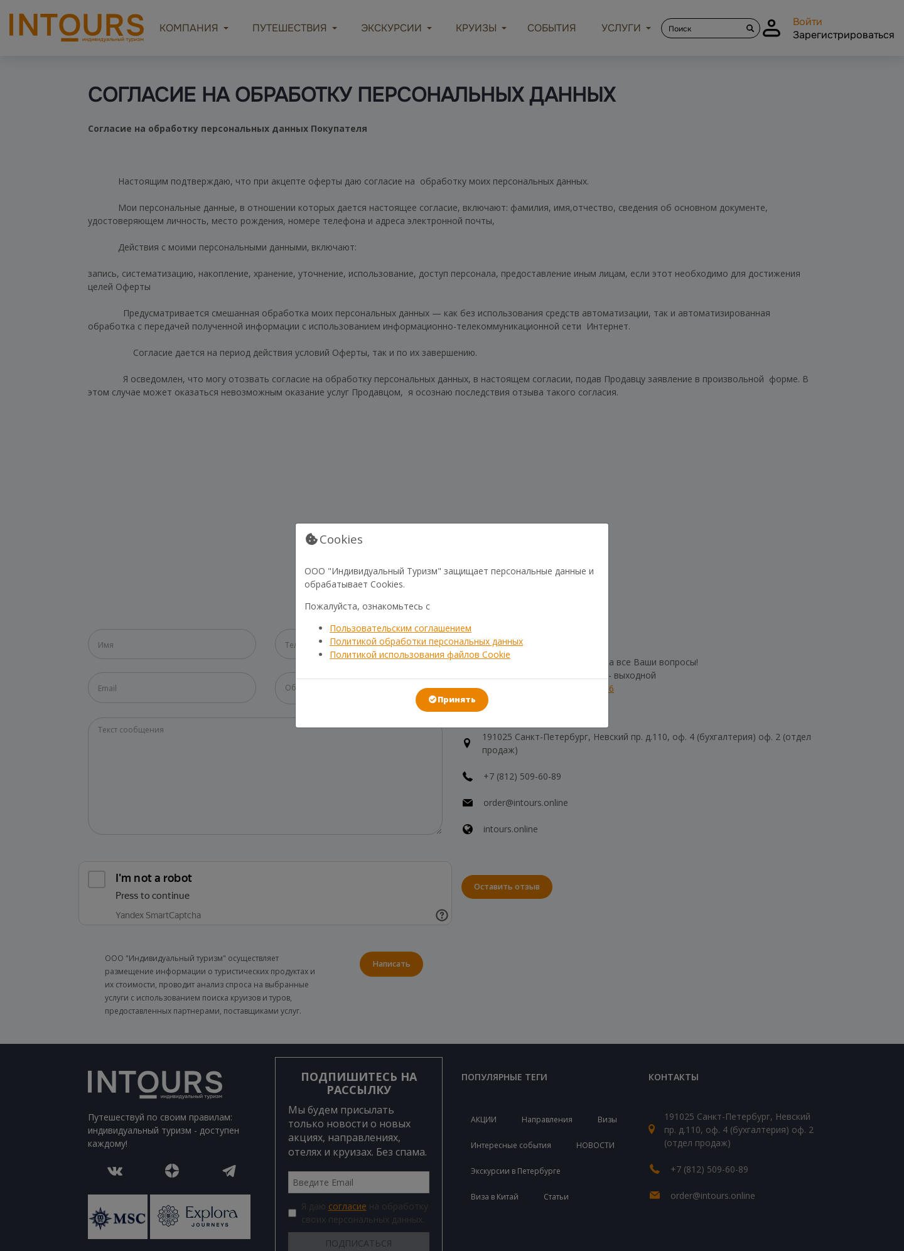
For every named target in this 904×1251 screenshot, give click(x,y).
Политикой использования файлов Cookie (420, 654)
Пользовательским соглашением (400, 628)
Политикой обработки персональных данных (426, 641)
